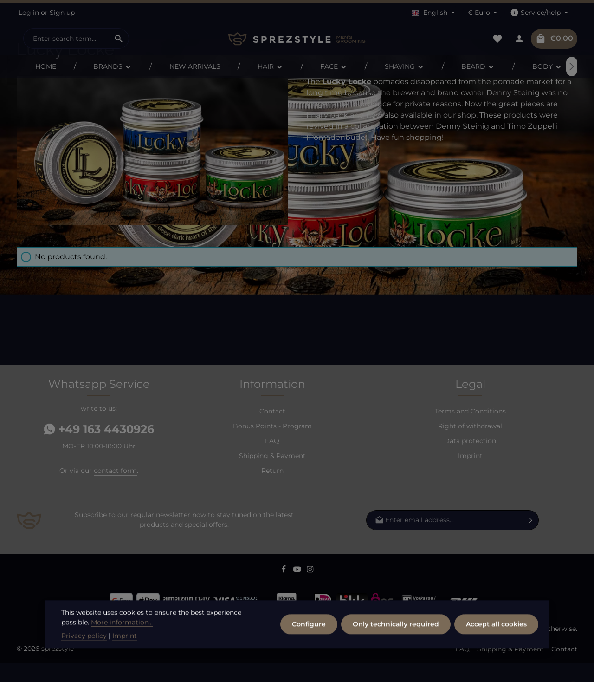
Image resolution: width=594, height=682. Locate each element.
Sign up (62, 12)
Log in (29, 12)
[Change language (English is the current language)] (433, 13)
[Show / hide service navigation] (539, 13)
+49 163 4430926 (99, 448)
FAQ (272, 460)
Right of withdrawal (470, 445)
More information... (122, 649)
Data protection (470, 460)
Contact (272, 430)
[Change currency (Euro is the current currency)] (482, 13)
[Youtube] (298, 590)
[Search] (119, 38)
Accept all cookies (496, 651)
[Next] (571, 66)
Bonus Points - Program (272, 445)
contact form (115, 489)
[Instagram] (310, 590)
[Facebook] (285, 590)
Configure (309, 651)
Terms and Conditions (470, 430)
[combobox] (66, 38)
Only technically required (396, 651)
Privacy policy (84, 662)
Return (272, 489)
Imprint (470, 475)
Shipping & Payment (272, 475)
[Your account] (519, 39)
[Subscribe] (531, 539)
